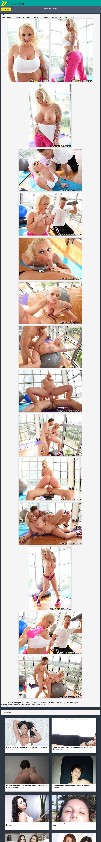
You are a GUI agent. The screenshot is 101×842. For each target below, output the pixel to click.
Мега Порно (6, 706)
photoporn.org (34, 838)
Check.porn (53, 835)
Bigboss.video (47, 8)
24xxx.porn (47, 835)
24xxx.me (54, 8)
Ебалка (5, 15)
